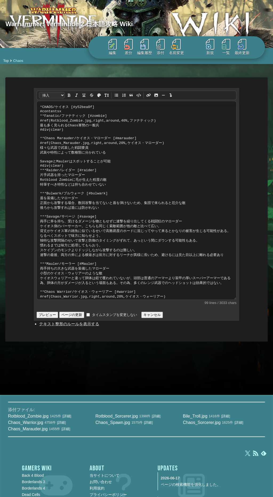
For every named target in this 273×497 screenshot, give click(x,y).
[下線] (84, 95)
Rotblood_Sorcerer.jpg (116, 416)
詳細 (66, 416)
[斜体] (76, 95)
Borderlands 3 (33, 482)
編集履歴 (144, 47)
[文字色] (99, 95)
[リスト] (116, 95)
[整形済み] (138, 95)
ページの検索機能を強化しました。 (190, 484)
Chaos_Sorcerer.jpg (201, 422)
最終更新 (242, 47)
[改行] (171, 95)
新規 (210, 47)
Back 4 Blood (33, 475)
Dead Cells (31, 494)
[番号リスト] (124, 95)
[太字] (69, 95)
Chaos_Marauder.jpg (28, 429)
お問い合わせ (101, 482)
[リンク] (148, 95)
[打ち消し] (91, 95)
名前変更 (176, 47)
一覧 (226, 47)
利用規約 (97, 488)
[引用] (131, 95)
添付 (160, 47)
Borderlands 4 (33, 488)
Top (6, 61)
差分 (128, 47)
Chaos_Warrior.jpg (25, 422)
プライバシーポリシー (108, 494)
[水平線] (163, 95)
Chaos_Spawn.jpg (112, 422)
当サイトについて (104, 475)
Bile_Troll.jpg (195, 416)
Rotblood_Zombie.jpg (28, 416)
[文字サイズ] (106, 95)
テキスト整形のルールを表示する (69, 324)
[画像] (156, 95)
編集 (113, 47)
